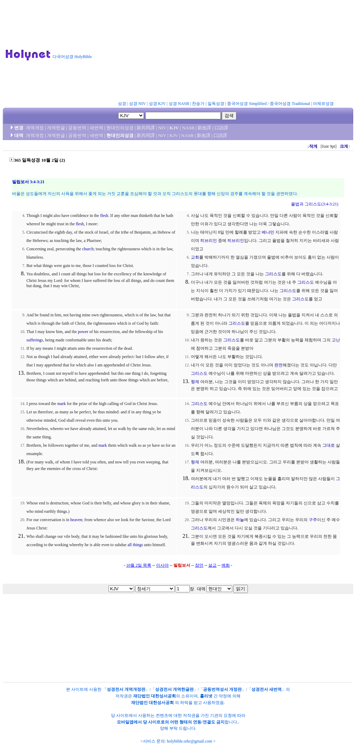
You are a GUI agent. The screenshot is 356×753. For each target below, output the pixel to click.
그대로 (328, 445)
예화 (225, 565)
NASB (188, 127)
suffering (33, 340)
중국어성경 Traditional (290, 103)
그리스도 (273, 274)
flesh (104, 215)
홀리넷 (206, 696)
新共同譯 (146, 127)
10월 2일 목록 (138, 565)
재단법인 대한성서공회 (154, 696)
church (88, 248)
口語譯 (221, 127)
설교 (212, 565)
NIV (162, 127)
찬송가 (198, 103)
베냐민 (268, 232)
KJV (174, 127)
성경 (122, 103)
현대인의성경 (120, 127)
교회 (195, 257)
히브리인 (208, 240)
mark (61, 403)
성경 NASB (179, 103)
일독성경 (216, 103)
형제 (195, 381)
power (83, 331)
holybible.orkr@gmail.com (189, 741)
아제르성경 (323, 103)
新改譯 (204, 127)
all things (135, 544)
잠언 (199, 565)
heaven (76, 519)
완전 (278, 365)
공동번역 (77, 127)
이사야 (162, 565)
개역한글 (56, 127)
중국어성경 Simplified (247, 103)
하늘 (240, 519)
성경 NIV (137, 103)
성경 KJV (157, 103)
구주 (313, 519)
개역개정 (35, 127)
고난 (336, 340)
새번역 (96, 127)
